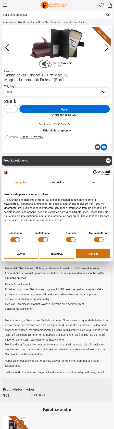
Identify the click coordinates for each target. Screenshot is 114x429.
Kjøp (64, 109)
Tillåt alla (92, 253)
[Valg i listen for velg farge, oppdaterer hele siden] (56, 92)
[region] (57, 161)
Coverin (9, 71)
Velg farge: (10, 86)
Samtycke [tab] (20, 182)
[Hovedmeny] (5, 5)
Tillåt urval (57, 253)
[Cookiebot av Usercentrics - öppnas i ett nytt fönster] (95, 172)
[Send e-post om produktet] (97, 147)
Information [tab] (57, 182)
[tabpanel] (57, 268)
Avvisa (21, 253)
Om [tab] (94, 182)
